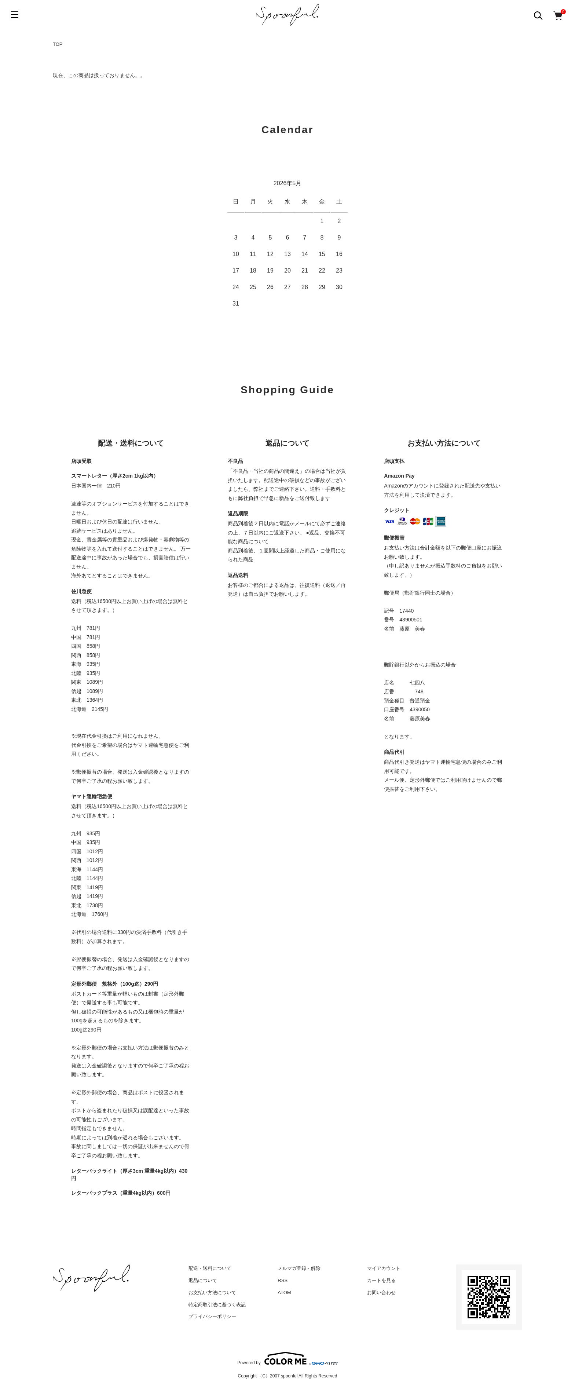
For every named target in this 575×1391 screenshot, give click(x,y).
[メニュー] (14, 14)
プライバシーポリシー (212, 1316)
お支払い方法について (212, 1292)
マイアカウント (383, 1268)
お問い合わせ (381, 1292)
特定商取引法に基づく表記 (217, 1304)
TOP (58, 44)
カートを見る (381, 1280)
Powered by (287, 1358)
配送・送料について (209, 1268)
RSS (283, 1280)
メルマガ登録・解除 (299, 1268)
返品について (202, 1280)
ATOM (284, 1292)
